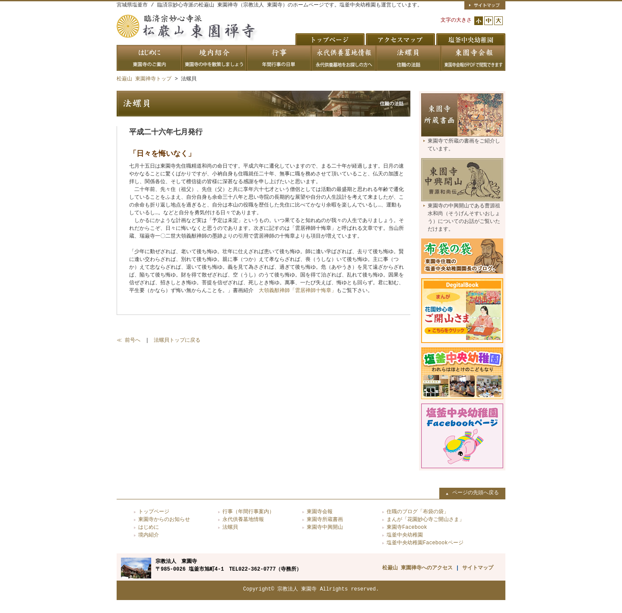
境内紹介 (148, 535)
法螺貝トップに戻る (177, 340)
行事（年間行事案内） (248, 511)
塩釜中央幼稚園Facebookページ (425, 542)
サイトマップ (477, 568)
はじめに (148, 527)
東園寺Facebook (407, 527)
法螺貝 (230, 527)
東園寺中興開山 (325, 527)
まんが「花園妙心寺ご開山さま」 (425, 519)
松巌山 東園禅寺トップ (144, 79)
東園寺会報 (320, 511)
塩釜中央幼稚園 (405, 535)
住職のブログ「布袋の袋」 (418, 511)
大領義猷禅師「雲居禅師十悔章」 (297, 290)
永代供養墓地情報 (243, 519)
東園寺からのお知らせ (164, 519)
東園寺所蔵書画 (325, 519)
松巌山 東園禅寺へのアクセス (417, 568)
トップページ (153, 511)
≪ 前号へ (128, 340)
